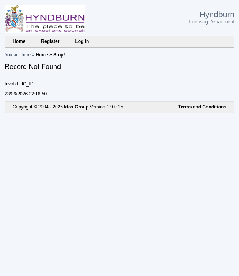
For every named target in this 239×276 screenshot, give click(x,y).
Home (19, 41)
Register (50, 41)
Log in (82, 41)
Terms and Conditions (202, 107)
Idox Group (76, 107)
